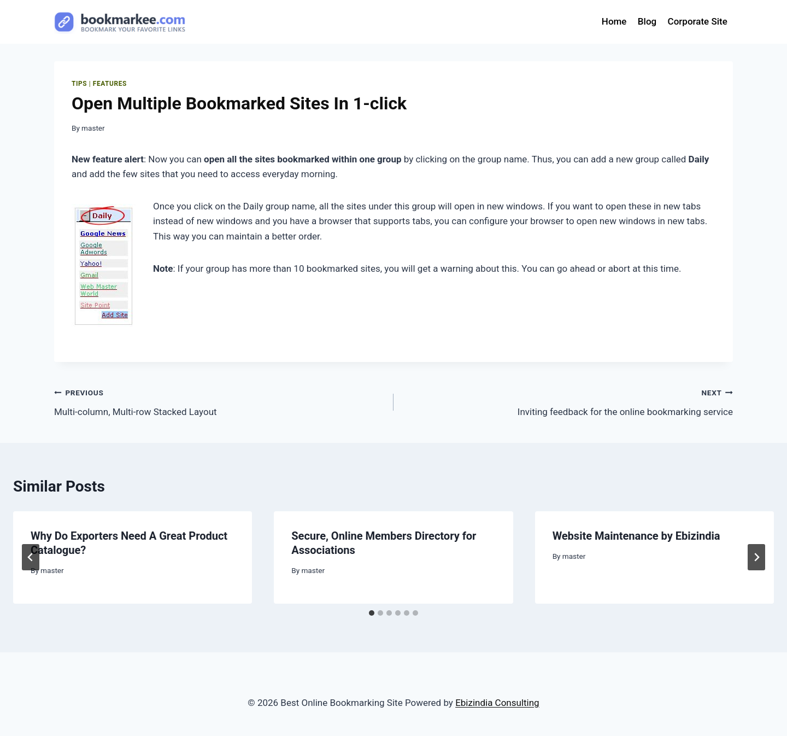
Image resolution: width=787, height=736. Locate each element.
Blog (647, 21)
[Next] (756, 557)
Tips (79, 83)
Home (614, 21)
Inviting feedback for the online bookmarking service (568, 401)
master (93, 128)
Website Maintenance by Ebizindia (636, 535)
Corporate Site (697, 21)
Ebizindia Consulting (497, 702)
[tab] (371, 613)
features (110, 83)
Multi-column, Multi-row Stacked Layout (219, 401)
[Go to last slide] (30, 557)
